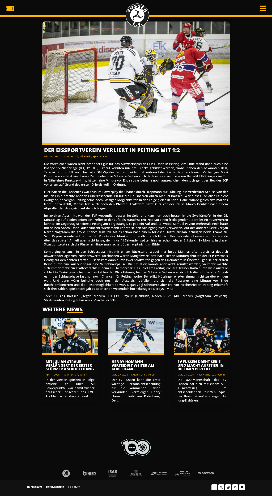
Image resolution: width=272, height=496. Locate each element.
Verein (83, 374)
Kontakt (74, 487)
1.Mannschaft (70, 156)
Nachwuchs (203, 374)
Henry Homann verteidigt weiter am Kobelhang (133, 365)
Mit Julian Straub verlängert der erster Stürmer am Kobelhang (70, 365)
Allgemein (85, 156)
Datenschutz (55, 487)
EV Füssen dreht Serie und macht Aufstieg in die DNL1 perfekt (200, 365)
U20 (213, 374)
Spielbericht (100, 156)
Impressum (34, 487)
